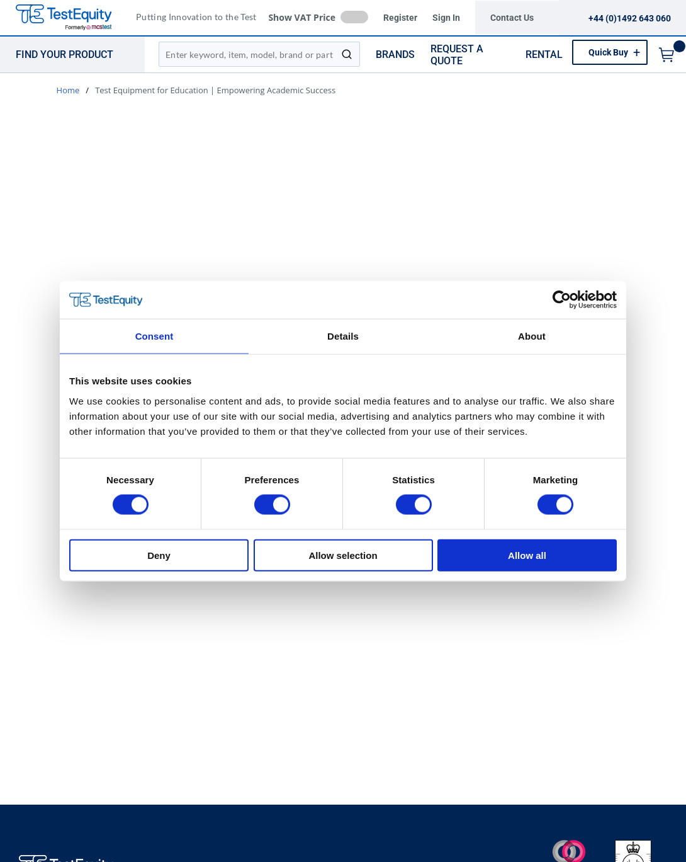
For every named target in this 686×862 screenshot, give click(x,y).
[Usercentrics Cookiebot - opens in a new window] (562, 299)
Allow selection (342, 554)
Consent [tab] (154, 336)
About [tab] (532, 336)
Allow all (527, 554)
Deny (159, 554)
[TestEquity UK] (71, 18)
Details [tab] (343, 336)
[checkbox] (354, 17)
